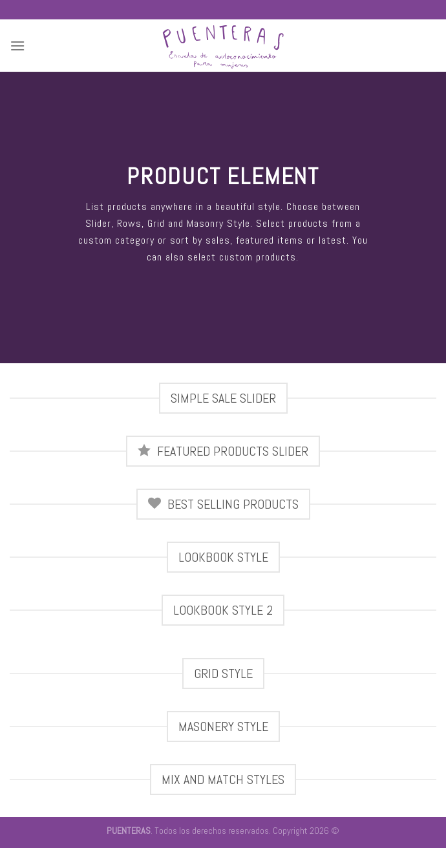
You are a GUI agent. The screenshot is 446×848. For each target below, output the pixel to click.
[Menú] (17, 45)
